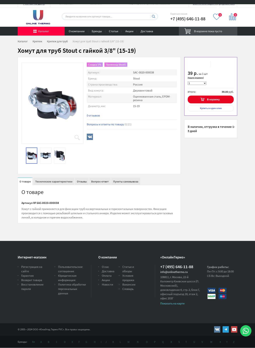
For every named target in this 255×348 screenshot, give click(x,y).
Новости (107, 284)
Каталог (43, 31)
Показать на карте (172, 303)
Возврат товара (31, 280)
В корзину (213, 99)
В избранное (195, 64)
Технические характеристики (53, 181)
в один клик (211, 108)
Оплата (107, 276)
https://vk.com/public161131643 (217, 329)
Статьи (113, 31)
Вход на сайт (228, 6)
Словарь (128, 289)
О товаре (25, 181)
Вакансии (128, 284)
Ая (33, 341)
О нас (105, 267)
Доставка (147, 31)
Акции (129, 31)
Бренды (97, 31)
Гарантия (27, 276)
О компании (77, 31)
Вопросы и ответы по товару (109, 124)
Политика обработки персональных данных (72, 289)
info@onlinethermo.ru (174, 272)
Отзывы (82, 181)
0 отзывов (93, 115)
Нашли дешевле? (196, 77)
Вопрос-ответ (100, 181)
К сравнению (218, 64)
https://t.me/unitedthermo (226, 329)
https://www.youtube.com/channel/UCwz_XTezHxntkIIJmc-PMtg (234, 329)
